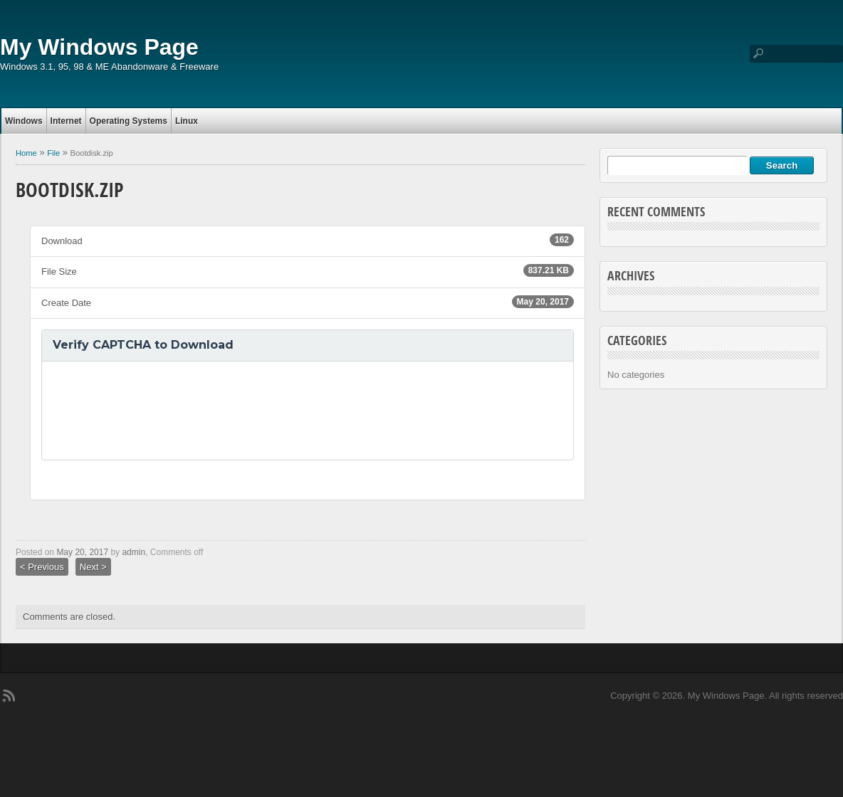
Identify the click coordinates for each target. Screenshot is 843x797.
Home (26, 153)
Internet (66, 121)
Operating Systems (128, 121)
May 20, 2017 (82, 552)
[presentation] (161, 410)
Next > (93, 566)
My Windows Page (99, 47)
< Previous (42, 566)
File (53, 153)
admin (133, 552)
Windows (24, 121)
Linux (186, 121)
